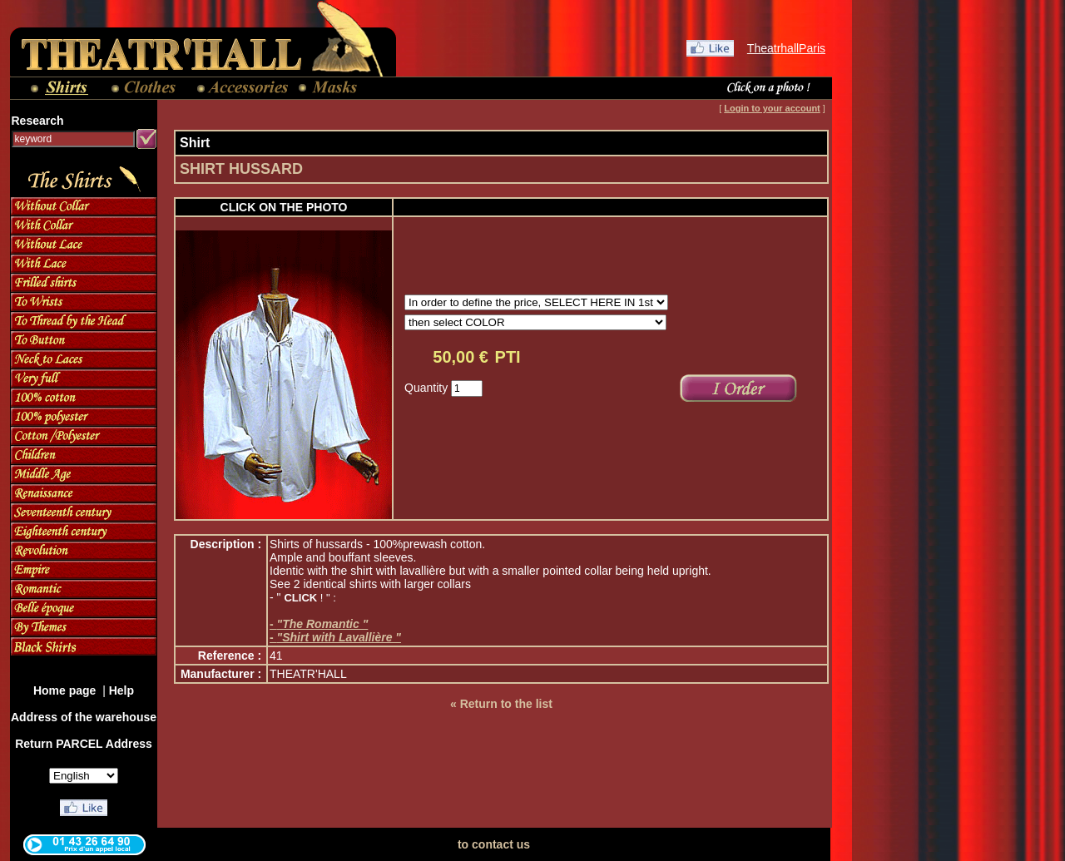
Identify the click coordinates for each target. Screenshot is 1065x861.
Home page (66, 690)
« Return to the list (501, 703)
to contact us (494, 844)
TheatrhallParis (786, 48)
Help (121, 690)
